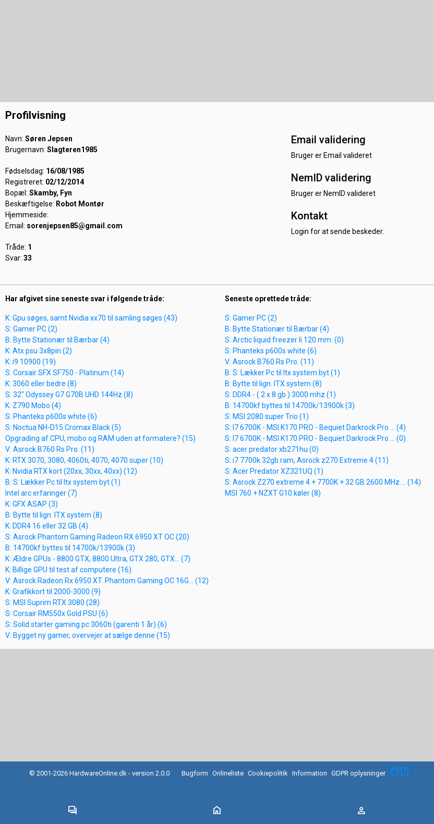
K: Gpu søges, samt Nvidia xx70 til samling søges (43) (91, 318)
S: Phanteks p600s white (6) (51, 416)
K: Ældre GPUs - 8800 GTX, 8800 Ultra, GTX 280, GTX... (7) (97, 559)
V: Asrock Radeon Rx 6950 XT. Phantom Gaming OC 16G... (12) (107, 580)
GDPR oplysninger (358, 773)
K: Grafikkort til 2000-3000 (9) (53, 591)
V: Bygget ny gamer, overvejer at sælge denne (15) (87, 635)
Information (309, 773)
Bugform (195, 773)
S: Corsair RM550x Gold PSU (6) (56, 613)
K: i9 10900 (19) (30, 362)
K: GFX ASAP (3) (31, 504)
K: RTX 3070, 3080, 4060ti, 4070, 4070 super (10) (84, 460)
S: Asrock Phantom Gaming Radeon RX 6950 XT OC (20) (97, 537)
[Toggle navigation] (72, 811)
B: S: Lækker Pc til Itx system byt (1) (62, 482)
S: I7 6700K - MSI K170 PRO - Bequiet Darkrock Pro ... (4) (315, 427)
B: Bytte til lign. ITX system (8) (53, 515)
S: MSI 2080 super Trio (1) (267, 416)
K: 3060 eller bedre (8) (41, 383)
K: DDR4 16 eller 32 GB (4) (46, 526)
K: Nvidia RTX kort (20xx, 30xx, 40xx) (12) (71, 471)
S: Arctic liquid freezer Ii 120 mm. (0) (284, 340)
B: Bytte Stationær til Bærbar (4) (57, 340)
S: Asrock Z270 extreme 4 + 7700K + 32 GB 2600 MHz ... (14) (323, 482)
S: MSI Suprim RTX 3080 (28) (52, 602)
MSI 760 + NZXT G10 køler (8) (273, 493)
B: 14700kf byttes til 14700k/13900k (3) (70, 548)
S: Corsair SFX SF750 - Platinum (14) (64, 372)
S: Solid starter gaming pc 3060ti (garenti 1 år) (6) (86, 624)
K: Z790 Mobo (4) (33, 405)
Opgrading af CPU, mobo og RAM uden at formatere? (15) (100, 438)
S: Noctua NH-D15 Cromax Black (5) (63, 427)
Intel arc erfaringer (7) (41, 493)
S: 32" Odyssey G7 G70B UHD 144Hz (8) (69, 394)
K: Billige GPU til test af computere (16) (68, 569)
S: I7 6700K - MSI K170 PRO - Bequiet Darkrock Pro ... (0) (315, 438)
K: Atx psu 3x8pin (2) (38, 351)
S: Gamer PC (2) (31, 329)
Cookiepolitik (268, 773)
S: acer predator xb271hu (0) (272, 449)
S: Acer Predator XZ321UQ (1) (274, 471)
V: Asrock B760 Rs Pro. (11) (49, 449)
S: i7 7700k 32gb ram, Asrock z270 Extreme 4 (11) (307, 460)
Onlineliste (228, 773)
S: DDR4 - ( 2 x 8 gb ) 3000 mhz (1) (280, 394)
